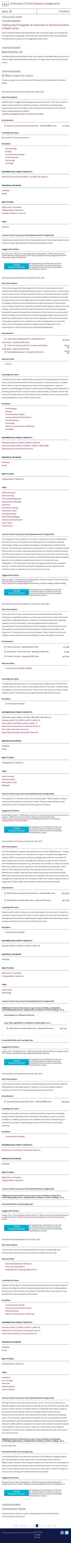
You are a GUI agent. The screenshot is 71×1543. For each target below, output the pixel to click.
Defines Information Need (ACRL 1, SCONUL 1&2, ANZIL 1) (25, 177)
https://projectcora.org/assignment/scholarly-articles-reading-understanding (34, 583)
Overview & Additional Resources (18, 1263)
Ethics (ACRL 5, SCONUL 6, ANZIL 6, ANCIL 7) (19, 723)
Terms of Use (38, 1532)
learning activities (9, 513)
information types (9, 510)
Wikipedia (6, 785)
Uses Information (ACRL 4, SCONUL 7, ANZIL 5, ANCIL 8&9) (25, 445)
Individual (6, 190)
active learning (8, 495)
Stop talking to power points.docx (20, 1101)
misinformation (8, 1386)
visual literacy (7, 525)
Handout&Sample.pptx (16, 352)
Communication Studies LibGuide (18, 668)
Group (4, 193)
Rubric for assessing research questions (23, 125)
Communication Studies (15, 154)
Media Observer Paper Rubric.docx (20, 900)
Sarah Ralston (18, 278)
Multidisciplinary (12, 420)
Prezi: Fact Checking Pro (15, 1266)
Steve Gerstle (18, 92)
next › (49, 1526)
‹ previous (23, 1526)
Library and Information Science (18, 417)
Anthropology (11, 148)
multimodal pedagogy (11, 516)
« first (16, 1526)
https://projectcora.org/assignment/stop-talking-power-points (33, 1218)
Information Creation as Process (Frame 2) (19, 1333)
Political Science (12, 157)
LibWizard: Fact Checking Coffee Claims (21, 1269)
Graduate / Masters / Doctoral (14, 213)
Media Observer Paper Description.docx (22, 893)
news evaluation (8, 1389)
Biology (8, 151)
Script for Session (14, 656)
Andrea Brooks (19, 1239)
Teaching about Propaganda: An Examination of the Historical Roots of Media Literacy (35, 26)
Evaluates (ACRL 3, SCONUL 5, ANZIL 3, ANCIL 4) (21, 442)
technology (6, 992)
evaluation (6, 504)
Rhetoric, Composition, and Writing (19, 426)
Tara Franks (17, 841)
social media (7, 989)
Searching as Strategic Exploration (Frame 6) (20, 732)
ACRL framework (8, 492)
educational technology (11, 501)
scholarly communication (12, 519)
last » (54, 1526)
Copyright (37, 1535)
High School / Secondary (11, 207)
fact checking (7, 1380)
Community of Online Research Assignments (35, 3)
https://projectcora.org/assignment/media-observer (27, 1053)
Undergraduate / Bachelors (13, 210)
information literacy (10, 507)
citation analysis (8, 779)
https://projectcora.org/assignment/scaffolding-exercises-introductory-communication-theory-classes (31, 820)
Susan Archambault (21, 604)
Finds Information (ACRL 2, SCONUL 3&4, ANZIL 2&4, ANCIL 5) (26, 717)
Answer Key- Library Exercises (19, 651)
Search (65, 11)
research (5, 227)
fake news (6, 1383)
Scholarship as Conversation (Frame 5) (17, 448)
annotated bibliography (11, 498)
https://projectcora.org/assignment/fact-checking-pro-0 (41, 1484)
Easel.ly (8, 364)
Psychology (10, 160)
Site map (37, 1537)
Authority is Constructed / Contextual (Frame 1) (21, 726)
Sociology (9, 163)
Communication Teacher (14, 1509)
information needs (9, 782)
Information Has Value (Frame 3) (15, 729)
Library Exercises (13, 647)
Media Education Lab (12, 52)
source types (7, 523)
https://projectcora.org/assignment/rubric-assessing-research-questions (34, 256)
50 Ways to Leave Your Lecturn (17, 75)
